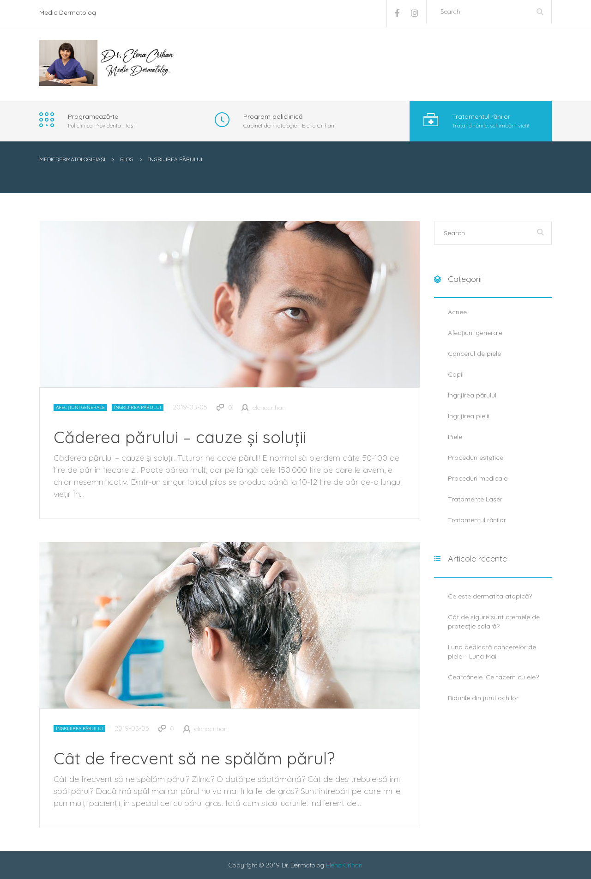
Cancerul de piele (474, 353)
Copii (456, 374)
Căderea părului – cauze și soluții (180, 437)
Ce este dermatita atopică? (490, 596)
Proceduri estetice (475, 457)
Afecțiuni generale (80, 407)
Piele (455, 437)
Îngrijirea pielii (468, 416)
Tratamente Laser (475, 499)
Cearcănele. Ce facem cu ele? (493, 677)
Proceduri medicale (477, 478)
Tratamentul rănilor (477, 520)
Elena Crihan (344, 865)
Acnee (457, 312)
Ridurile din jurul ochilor (483, 698)
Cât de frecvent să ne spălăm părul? (194, 758)
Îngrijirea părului (137, 407)
